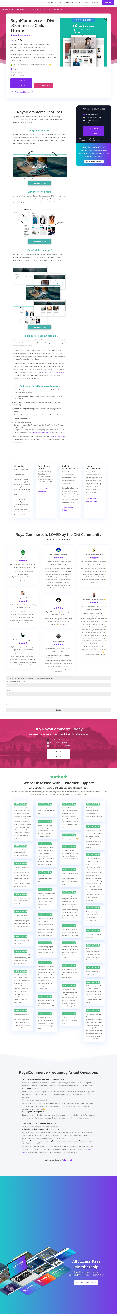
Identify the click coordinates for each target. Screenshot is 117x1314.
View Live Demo (39, 183)
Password (9, 690)
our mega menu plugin (57, 436)
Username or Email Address (15, 681)
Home (3, 9)
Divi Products (10, 9)
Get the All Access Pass (86, 1282)
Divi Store (107, 2)
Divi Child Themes (47, 2)
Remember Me (58, 702)
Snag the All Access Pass (93, 161)
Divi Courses (68, 2)
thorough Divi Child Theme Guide (53, 372)
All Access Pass (90, 2)
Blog (98, 2)
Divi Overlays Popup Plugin (41, 432)
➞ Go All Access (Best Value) (21, 92)
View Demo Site (43, 85)
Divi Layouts (79, 2)
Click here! (67, 1160)
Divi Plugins (59, 2)
